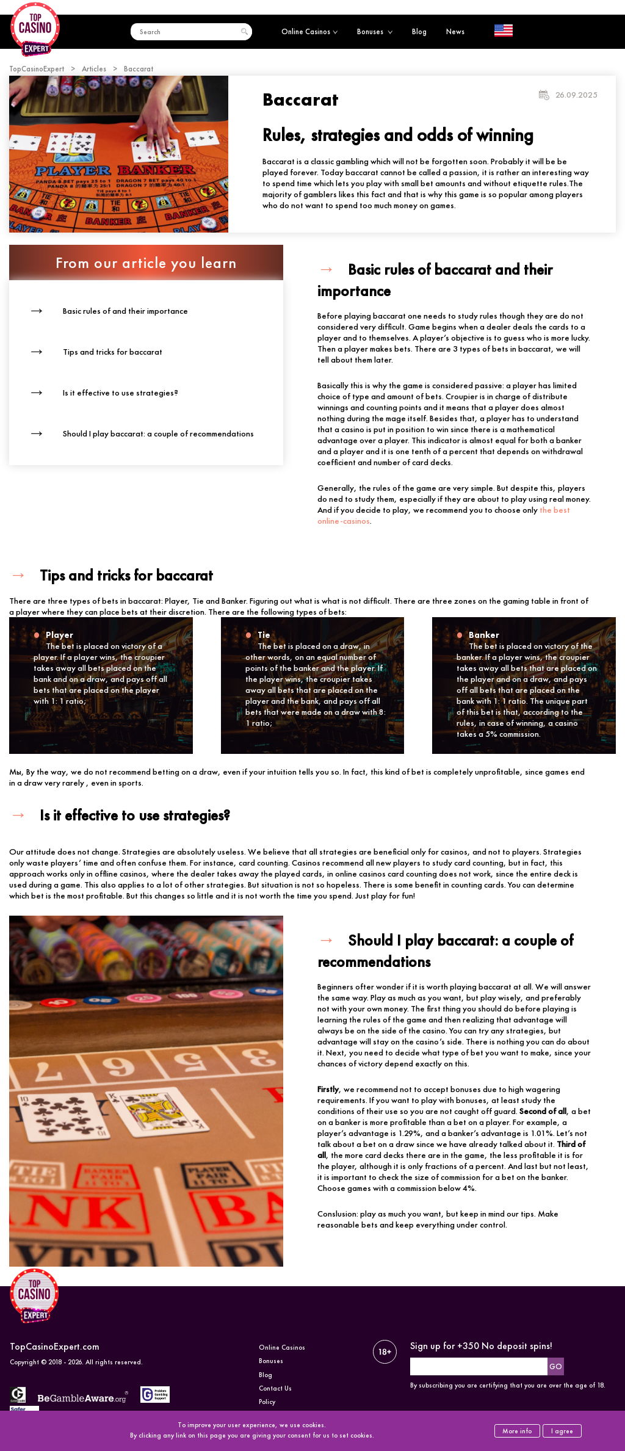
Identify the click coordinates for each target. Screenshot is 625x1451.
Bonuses (374, 31)
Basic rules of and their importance (125, 310)
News (455, 31)
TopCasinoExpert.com (54, 1346)
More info (517, 1431)
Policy (267, 1401)
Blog (419, 31)
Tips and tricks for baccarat (112, 351)
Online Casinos (309, 31)
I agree (562, 1431)
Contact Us (275, 1388)
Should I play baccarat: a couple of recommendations (158, 433)
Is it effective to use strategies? (120, 392)
